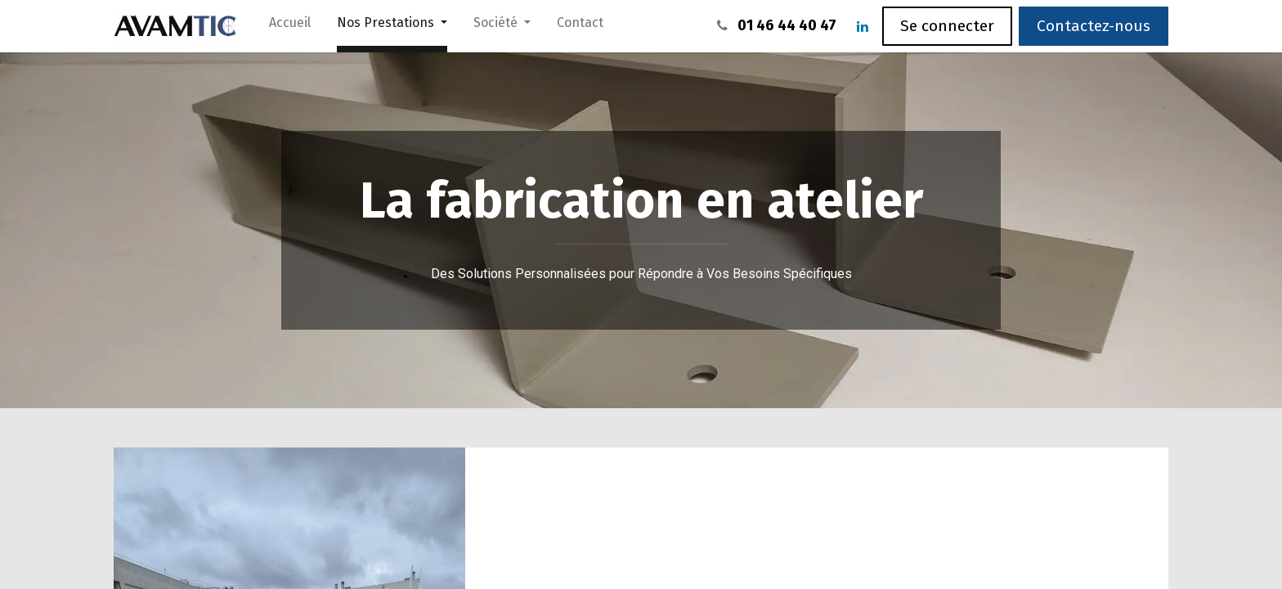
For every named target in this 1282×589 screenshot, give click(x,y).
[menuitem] (290, 26)
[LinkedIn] (862, 26)
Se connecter (947, 25)
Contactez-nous (1093, 25)
